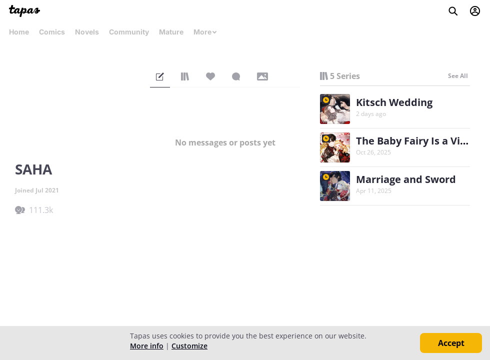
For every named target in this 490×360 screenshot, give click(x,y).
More (206, 32)
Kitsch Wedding (394, 102)
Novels (87, 32)
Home (19, 32)
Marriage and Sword (406, 179)
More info (147, 345)
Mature (171, 32)
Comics (52, 32)
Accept (451, 343)
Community (129, 32)
